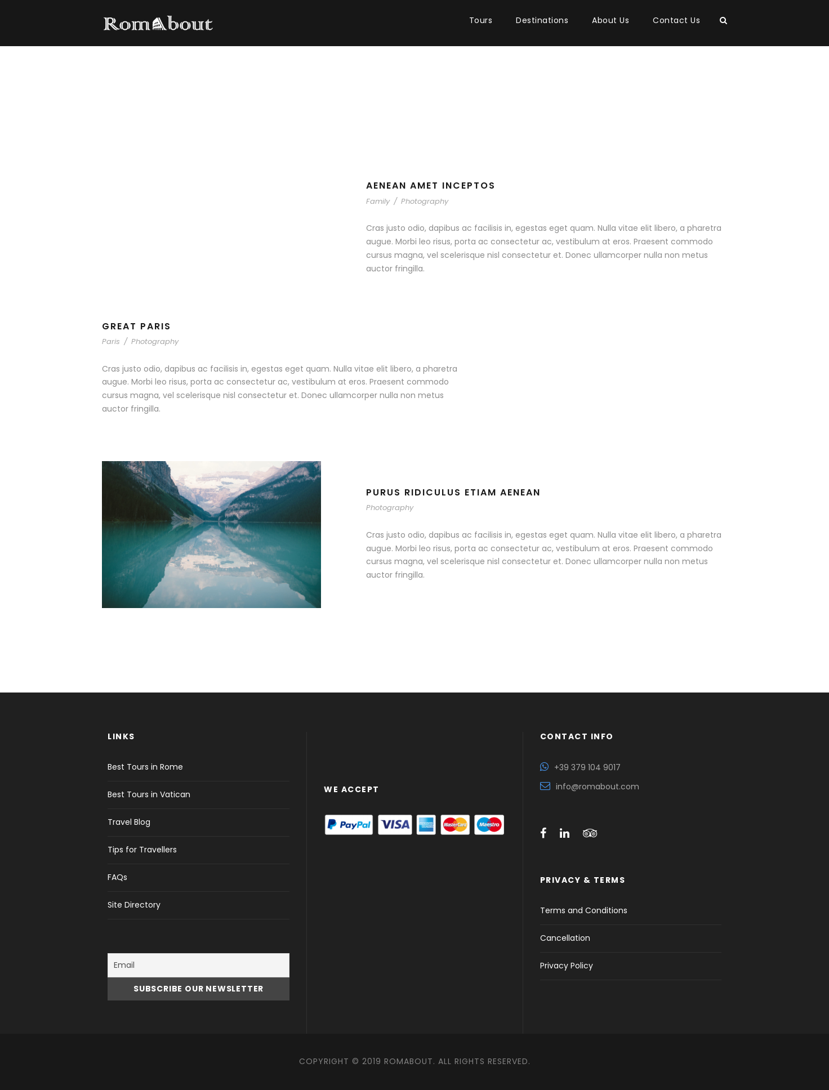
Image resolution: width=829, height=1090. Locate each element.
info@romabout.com (597, 786)
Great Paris (136, 326)
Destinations (542, 20)
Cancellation (565, 938)
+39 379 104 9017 (587, 767)
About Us (610, 20)
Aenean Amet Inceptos (431, 185)
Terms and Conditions (583, 910)
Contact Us (676, 20)
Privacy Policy (566, 965)
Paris (111, 341)
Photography (424, 201)
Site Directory (134, 904)
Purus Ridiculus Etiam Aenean (453, 492)
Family (378, 201)
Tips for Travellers (142, 849)
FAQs (117, 877)
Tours (481, 20)
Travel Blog (129, 822)
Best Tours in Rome (145, 766)
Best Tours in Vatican (149, 794)
